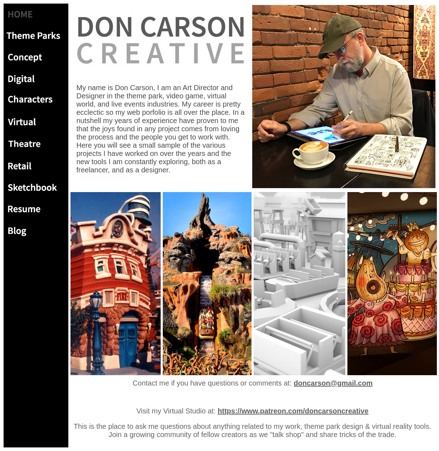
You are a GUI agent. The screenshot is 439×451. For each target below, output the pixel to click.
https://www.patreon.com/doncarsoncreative (293, 411)
